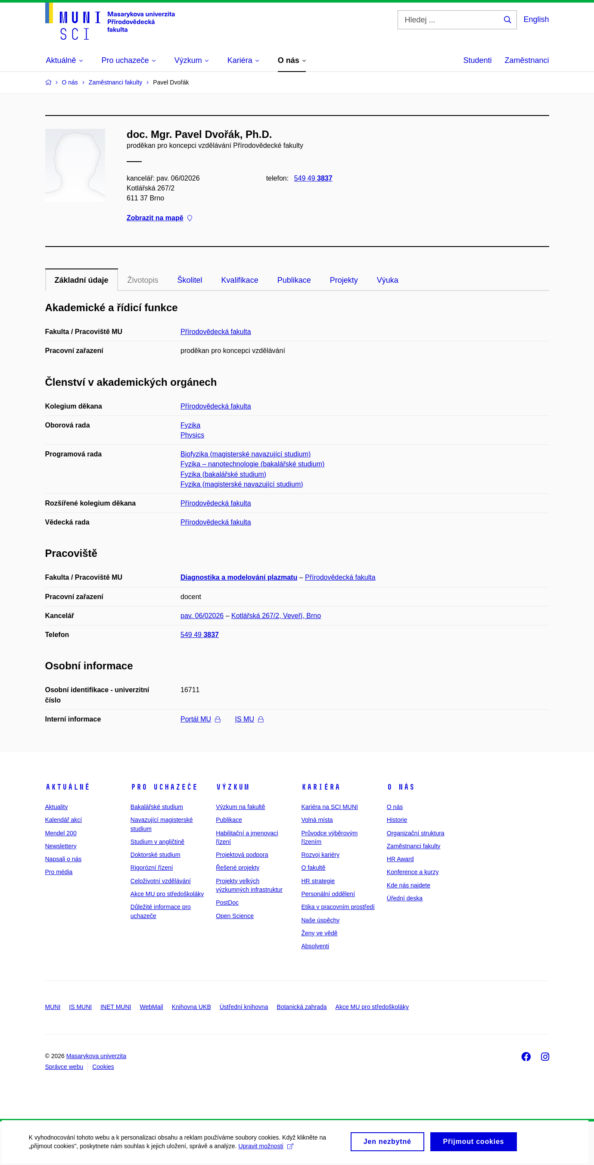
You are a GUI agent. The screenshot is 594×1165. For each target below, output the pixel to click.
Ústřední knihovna (244, 1006)
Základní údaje (82, 280)
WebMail (151, 1006)
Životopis (143, 280)
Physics (192, 435)
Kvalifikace (239, 280)
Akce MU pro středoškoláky (167, 893)
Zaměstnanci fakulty (414, 846)
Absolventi (315, 946)
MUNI (53, 1006)
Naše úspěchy (320, 920)
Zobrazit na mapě (159, 218)
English (536, 19)
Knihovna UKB (191, 1006)
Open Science (235, 915)
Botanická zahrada (302, 1006)
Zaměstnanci (526, 60)
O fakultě (313, 867)
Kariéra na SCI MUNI (329, 806)
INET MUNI (115, 1006)
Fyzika (190, 425)
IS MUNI (80, 1006)
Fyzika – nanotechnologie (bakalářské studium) (252, 464)
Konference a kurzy (413, 871)
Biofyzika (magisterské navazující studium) (245, 454)
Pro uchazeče (164, 787)
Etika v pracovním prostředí (337, 906)
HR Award (400, 859)
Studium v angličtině (157, 841)
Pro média (59, 871)
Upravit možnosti (267, 1149)
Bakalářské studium (157, 806)
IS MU (249, 719)
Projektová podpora (242, 854)
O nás (401, 787)
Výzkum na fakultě (240, 806)
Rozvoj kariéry (320, 854)
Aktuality (56, 806)
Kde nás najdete (408, 885)
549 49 (313, 178)
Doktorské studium (155, 854)
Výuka (387, 280)
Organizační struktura (416, 833)
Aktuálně (67, 787)
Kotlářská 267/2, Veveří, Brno (276, 615)
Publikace (294, 280)
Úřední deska (405, 898)
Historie (397, 819)
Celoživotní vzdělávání (161, 881)
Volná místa (317, 819)
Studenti (477, 60)
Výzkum (232, 787)
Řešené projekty (237, 867)
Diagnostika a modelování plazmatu (238, 577)
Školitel (189, 280)
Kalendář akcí (63, 819)
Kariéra (320, 787)
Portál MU (200, 719)
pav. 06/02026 (202, 615)
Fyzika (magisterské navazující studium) (241, 484)
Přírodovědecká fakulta (215, 331)
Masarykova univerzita (96, 1056)
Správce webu (64, 1066)
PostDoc (227, 902)
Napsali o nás (63, 859)
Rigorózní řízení (152, 867)
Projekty (344, 280)
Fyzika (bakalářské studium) (223, 474)
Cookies (103, 1066)
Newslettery (61, 846)
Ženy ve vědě (319, 933)
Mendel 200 (61, 833)
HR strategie (318, 881)
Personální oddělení (328, 893)
